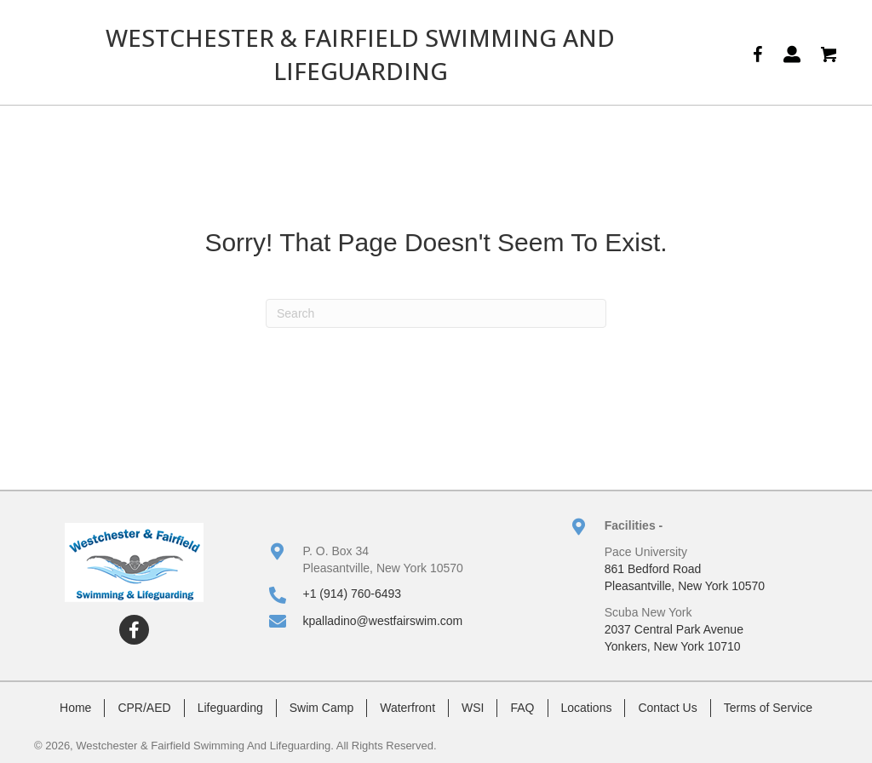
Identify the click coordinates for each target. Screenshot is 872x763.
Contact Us (667, 707)
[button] (134, 630)
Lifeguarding (230, 707)
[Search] (436, 313)
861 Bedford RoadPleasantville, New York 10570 (685, 577)
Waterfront (407, 707)
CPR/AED (144, 707)
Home (75, 707)
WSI (473, 707)
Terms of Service (768, 707)
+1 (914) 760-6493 (352, 593)
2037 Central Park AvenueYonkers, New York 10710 (674, 637)
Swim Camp (321, 707)
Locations (586, 707)
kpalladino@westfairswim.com (383, 621)
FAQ (522, 707)
